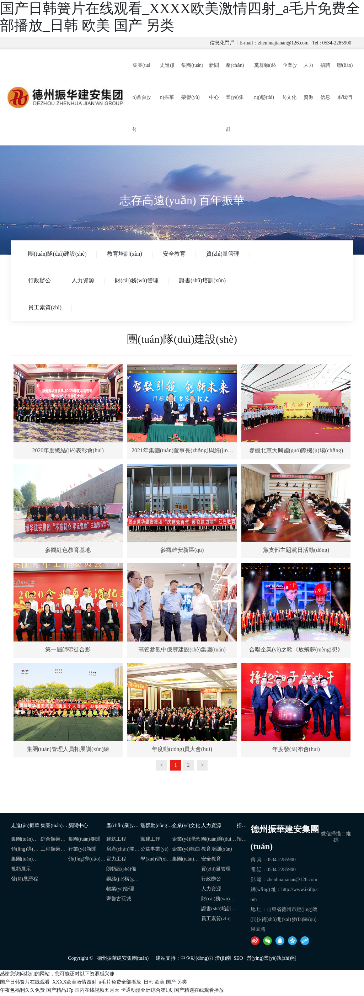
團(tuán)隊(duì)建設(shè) (57, 254)
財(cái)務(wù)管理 (139, 281)
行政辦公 (39, 281)
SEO (238, 959)
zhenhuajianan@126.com (283, 43)
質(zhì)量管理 (225, 254)
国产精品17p (60, 991)
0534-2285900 (337, 43)
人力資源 (84, 281)
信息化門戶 (222, 43)
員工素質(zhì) (45, 308)
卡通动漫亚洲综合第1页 (147, 991)
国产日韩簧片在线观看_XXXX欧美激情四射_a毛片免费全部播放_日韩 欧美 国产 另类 (93, 983)
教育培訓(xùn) (126, 254)
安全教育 (176, 254)
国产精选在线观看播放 (199, 991)
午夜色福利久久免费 (22, 991)
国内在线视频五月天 (97, 991)
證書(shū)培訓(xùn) (205, 281)
